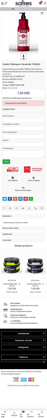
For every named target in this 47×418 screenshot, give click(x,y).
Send (6, 161)
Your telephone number (11, 124)
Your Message (8, 148)
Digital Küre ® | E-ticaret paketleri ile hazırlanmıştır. (23, 385)
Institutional (23, 333)
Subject (6, 140)
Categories (23, 347)
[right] (44, 272)
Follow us (23, 357)
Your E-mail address (10, 132)
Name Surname (8, 116)
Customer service (23, 340)
